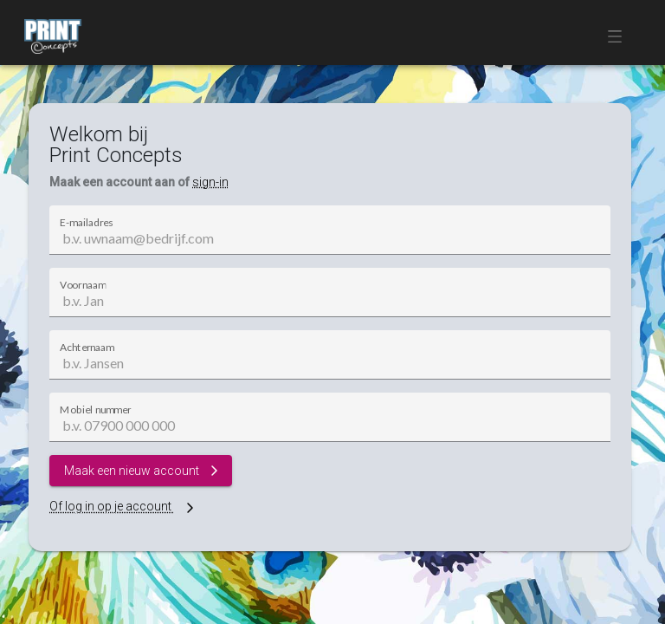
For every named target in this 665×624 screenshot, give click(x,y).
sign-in (210, 182)
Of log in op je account (123, 506)
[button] (620, 36)
